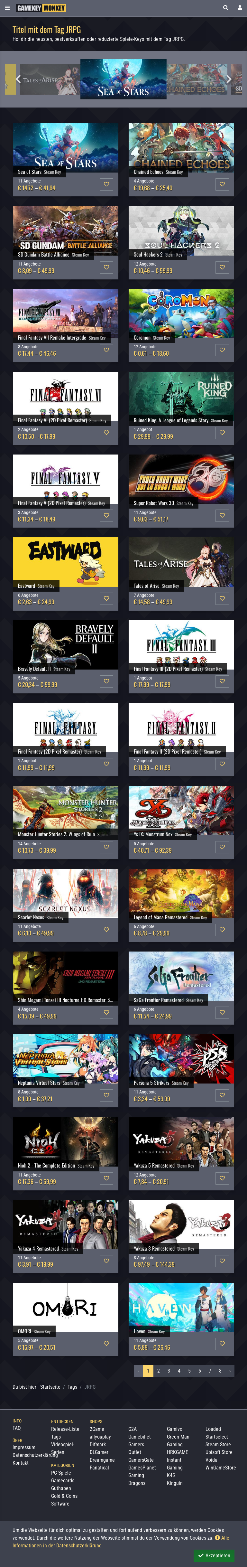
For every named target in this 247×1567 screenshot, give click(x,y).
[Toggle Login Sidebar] (240, 8)
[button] (226, 8)
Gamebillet (139, 1437)
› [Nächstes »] (230, 1371)
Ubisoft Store (219, 1452)
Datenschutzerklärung (35, 1455)
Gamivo (174, 1429)
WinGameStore (221, 1468)
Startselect (217, 1437)
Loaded (213, 1429)
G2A (132, 1429)
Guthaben (61, 1488)
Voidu (211, 1460)
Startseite (50, 1387)
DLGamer (99, 1452)
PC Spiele (61, 1473)
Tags (72, 1387)
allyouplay (100, 1437)
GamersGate (141, 1460)
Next (229, 79)
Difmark (98, 1444)
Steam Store (218, 1444)
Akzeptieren (214, 1556)
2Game (97, 1429)
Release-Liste (65, 1429)
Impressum (24, 1447)
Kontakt (21, 1463)
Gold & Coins (64, 1496)
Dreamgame (102, 1460)
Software (60, 1504)
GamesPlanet (142, 1468)
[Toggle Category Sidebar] (7, 8)
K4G (171, 1475)
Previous (18, 79)
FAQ (17, 1428)
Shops (96, 1421)
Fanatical (99, 1468)
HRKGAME (177, 1452)
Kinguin (175, 1483)
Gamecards (62, 1481)
